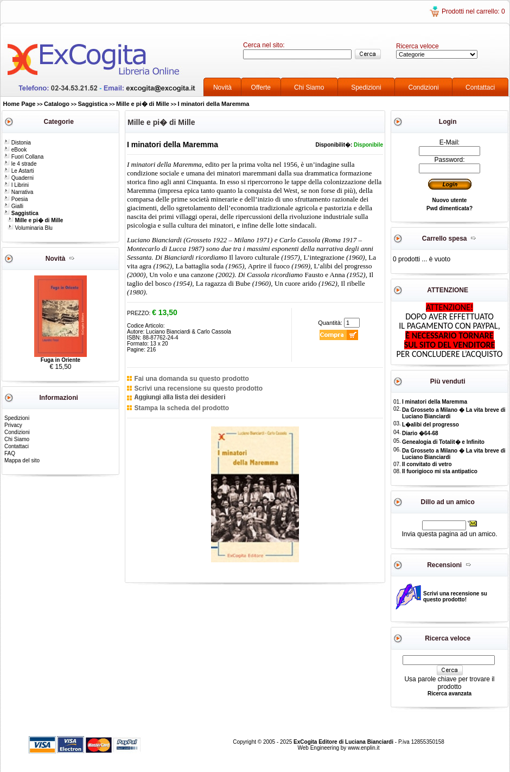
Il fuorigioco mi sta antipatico (439, 471)
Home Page (19, 104)
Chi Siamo (309, 87)
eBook (15, 150)
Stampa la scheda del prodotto (181, 408)
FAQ (9, 453)
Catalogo (56, 104)
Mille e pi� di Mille (142, 104)
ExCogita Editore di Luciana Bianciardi (344, 742)
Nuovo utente (449, 200)
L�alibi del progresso (430, 425)
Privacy (13, 425)
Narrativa (18, 192)
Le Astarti (19, 171)
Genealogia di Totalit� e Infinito (443, 442)
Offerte (261, 87)
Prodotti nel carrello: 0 (473, 11)
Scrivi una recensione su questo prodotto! (455, 596)
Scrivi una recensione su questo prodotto (198, 388)
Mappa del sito (22, 460)
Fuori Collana (23, 157)
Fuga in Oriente (60, 360)
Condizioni (424, 87)
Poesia (16, 199)
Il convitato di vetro (427, 464)
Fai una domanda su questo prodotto (191, 378)
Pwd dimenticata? (449, 208)
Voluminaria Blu (30, 228)
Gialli (13, 206)
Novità (222, 87)
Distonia (17, 143)
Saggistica (93, 104)
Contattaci (480, 87)
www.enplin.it (363, 748)
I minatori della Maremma (213, 104)
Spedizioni (366, 87)
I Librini (16, 185)
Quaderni (19, 178)
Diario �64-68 (420, 433)
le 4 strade (20, 164)
